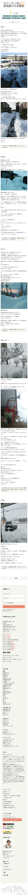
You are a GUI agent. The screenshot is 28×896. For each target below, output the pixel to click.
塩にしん (5, 712)
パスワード (14, 599)
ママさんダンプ (20, 487)
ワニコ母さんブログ (16, 18)
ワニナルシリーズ (7, 869)
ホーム (9, 886)
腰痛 (13, 238)
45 (11, 578)
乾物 (4, 872)
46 (13, 578)
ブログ (23, 145)
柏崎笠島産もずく (7, 709)
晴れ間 (2, 26)
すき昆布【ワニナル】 (7, 740)
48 (18, 578)
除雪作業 (3, 156)
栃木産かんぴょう (7, 691)
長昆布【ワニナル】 (7, 742)
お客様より (24, 891)
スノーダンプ (14, 487)
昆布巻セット (6, 732)
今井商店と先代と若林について (9, 807)
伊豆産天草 (5, 675)
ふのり (4, 689)
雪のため (3, 249)
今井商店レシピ (17, 890)
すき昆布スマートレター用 (8, 682)
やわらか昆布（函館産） (8, 684)
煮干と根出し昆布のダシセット (9, 734)
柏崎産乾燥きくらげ (7, 688)
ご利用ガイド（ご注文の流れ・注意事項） (12, 795)
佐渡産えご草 (6, 672)
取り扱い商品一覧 (7, 803)
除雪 (15, 238)
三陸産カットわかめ (7, 678)
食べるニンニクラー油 (7, 725)
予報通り (3, 500)
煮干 (4, 699)
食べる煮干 (5, 698)
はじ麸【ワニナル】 (7, 745)
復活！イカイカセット (7, 657)
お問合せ (23, 18)
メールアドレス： (7, 815)
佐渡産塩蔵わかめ (7, 710)
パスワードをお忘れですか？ (9, 609)
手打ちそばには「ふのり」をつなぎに (11, 655)
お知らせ (19, 891)
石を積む (4, 489)
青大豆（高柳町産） (7, 692)
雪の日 (8, 489)
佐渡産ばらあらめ (7, 704)
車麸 (4, 695)
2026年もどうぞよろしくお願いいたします (12, 659)
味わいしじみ (6, 720)
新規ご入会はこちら (7, 610)
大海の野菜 (5, 724)
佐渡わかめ (5, 677)
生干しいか (5, 714)
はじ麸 (4, 696)
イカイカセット (6, 731)
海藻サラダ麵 (6, 723)
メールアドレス (14, 595)
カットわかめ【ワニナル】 (8, 739)
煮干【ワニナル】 (7, 743)
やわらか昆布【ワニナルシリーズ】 (10, 746)
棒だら (4, 701)
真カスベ (5, 702)
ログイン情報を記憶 (8, 602)
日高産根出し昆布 (7, 685)
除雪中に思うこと (5, 340)
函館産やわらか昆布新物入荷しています (11, 764)
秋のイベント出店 (7, 661)
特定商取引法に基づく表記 (8, 805)
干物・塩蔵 (5, 875)
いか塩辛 (5, 721)
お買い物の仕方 (6, 793)
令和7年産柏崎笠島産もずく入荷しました (12, 775)
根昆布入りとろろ (7, 687)
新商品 (22, 890)
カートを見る (15, 13)
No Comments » (5, 147)
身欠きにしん (6, 713)
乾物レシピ (5, 799)
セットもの (5, 866)
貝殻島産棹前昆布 (7, 679)
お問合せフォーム (7, 791)
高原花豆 (5, 694)
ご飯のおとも (6, 863)
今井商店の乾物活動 (6, 18)
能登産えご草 (6, 674)
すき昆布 (5, 681)
